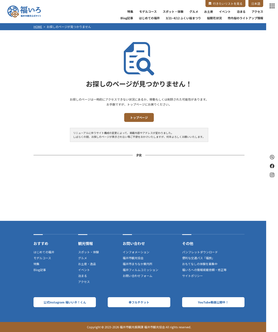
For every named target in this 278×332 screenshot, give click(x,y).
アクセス (257, 11)
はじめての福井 (149, 18)
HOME (38, 26)
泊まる (241, 11)
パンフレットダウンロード (200, 252)
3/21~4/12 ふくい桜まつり (183, 18)
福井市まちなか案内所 (137, 264)
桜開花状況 (214, 18)
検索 (271, 157)
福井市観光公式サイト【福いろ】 (24, 11)
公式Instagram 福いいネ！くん (64, 302)
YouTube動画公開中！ (213, 302)
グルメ (193, 11)
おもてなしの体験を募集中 (199, 264)
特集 (130, 11)
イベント (225, 11)
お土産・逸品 (87, 264)
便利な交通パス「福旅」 (198, 258)
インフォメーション (136, 252)
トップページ (139, 117)
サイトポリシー (192, 275)
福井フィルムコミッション (140, 270)
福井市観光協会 (133, 258)
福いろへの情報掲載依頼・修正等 (204, 270)
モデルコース (148, 11)
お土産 (208, 11)
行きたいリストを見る (227, 3)
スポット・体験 (173, 11)
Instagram (272, 175)
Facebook (272, 166)
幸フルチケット (139, 302)
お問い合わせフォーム (137, 275)
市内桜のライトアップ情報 (245, 18)
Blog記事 (126, 18)
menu (272, 6)
